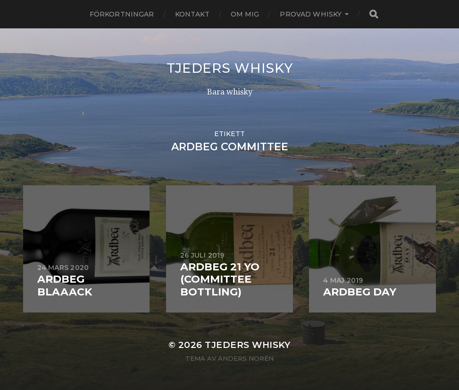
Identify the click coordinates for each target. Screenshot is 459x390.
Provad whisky (311, 14)
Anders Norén (246, 358)
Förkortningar (122, 14)
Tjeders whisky (230, 68)
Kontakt (192, 14)
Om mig (245, 14)
